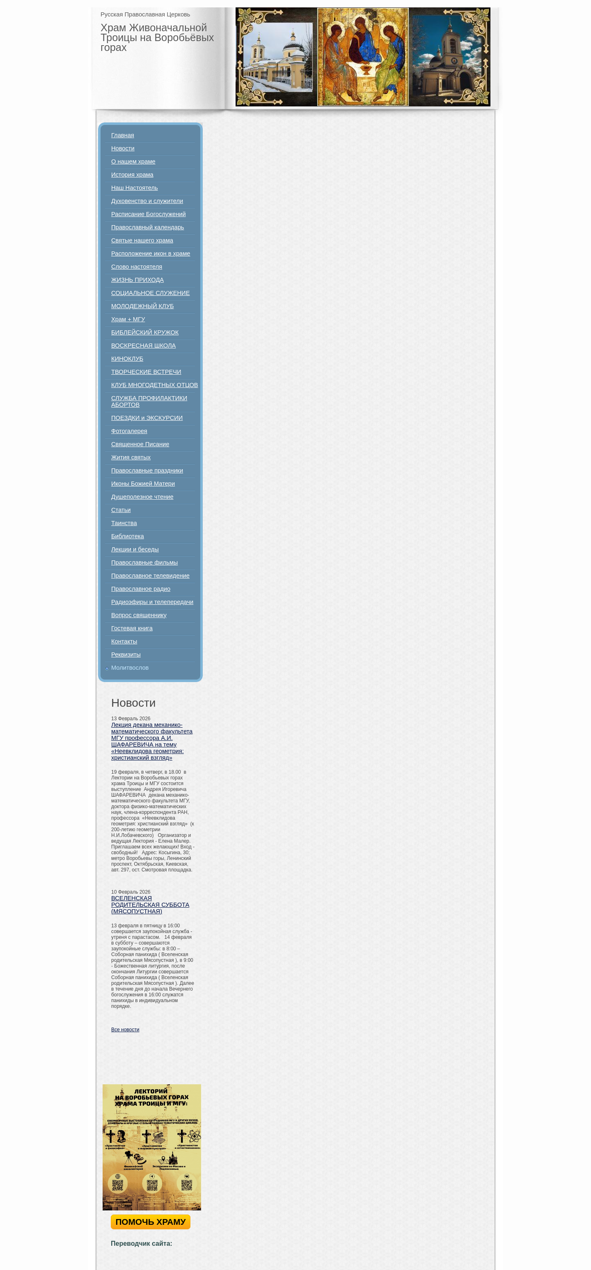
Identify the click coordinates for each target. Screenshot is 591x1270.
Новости (123, 148)
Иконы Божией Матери (143, 483)
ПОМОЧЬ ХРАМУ (150, 1221)
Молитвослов (130, 667)
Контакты (124, 641)
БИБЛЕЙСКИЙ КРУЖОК (145, 332)
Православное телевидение (150, 575)
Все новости (125, 1030)
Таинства (124, 523)
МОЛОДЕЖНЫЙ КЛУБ (142, 306)
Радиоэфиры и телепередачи (152, 602)
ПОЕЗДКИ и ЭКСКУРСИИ (147, 418)
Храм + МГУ (128, 319)
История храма (132, 174)
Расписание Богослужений (148, 214)
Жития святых (131, 457)
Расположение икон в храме (150, 253)
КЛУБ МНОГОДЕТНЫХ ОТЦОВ (154, 385)
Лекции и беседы (135, 549)
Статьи (121, 510)
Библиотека (127, 536)
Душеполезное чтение (142, 496)
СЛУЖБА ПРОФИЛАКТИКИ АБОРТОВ (149, 401)
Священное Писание (140, 444)
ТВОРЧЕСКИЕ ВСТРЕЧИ (146, 372)
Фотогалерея (129, 431)
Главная (122, 135)
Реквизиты (126, 654)
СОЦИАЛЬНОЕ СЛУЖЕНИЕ (150, 293)
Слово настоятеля (136, 266)
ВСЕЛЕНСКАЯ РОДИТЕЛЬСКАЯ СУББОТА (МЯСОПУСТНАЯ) (150, 905)
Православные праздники (147, 470)
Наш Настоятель (134, 187)
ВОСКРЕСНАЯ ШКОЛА (143, 345)
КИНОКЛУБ (127, 358)
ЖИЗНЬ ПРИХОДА (137, 280)
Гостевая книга (132, 628)
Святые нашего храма (142, 240)
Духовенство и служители (147, 201)
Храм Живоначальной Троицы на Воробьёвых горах (157, 37)
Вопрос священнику (139, 615)
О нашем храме (133, 161)
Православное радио (140, 588)
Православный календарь (147, 227)
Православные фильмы (144, 562)
